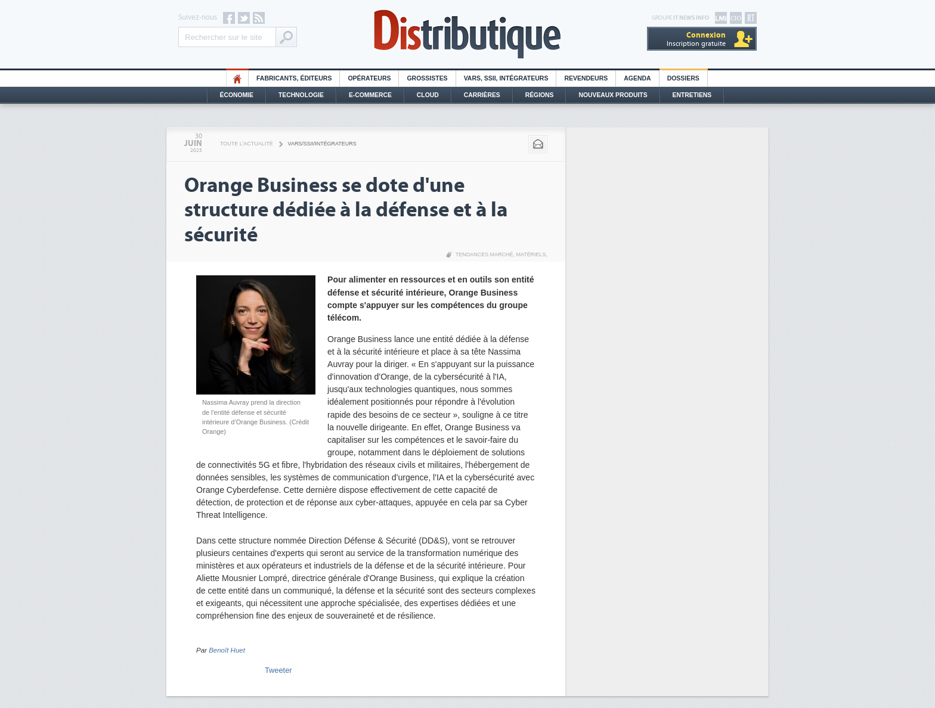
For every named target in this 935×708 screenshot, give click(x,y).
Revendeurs (586, 78)
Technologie (301, 95)
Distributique (467, 34)
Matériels (531, 254)
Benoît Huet (227, 650)
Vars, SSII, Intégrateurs (506, 78)
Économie (236, 95)
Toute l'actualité (246, 144)
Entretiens (692, 95)
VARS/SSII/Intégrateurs (322, 144)
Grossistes (427, 78)
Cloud (428, 95)
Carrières (482, 95)
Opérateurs (369, 78)
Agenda (637, 78)
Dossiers (683, 78)
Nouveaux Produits (612, 95)
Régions (539, 95)
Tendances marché (484, 254)
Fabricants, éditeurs (294, 78)
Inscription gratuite (696, 39)
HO (237, 78)
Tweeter (278, 670)
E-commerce (370, 95)
